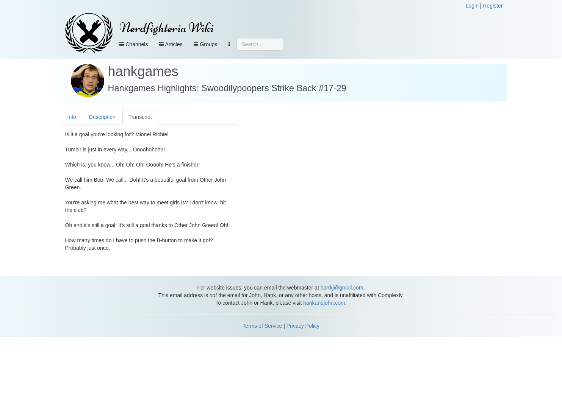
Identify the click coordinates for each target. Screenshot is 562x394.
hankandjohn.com (324, 303)
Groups (205, 44)
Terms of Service (262, 326)
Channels (133, 44)
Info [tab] (71, 117)
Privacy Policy (302, 326)
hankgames (143, 71)
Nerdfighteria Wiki (166, 28)
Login (472, 6)
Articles (170, 44)
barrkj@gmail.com (342, 288)
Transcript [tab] (140, 117)
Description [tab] (102, 117)
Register (493, 6)
